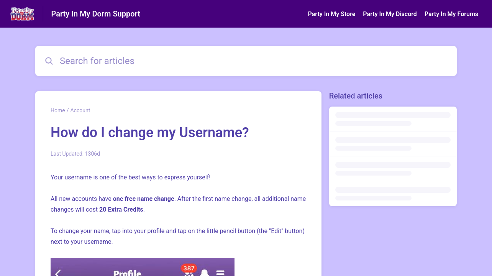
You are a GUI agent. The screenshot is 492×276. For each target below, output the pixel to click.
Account (80, 110)
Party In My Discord (390, 14)
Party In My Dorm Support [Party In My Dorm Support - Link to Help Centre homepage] (95, 13)
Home (58, 110)
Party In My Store (331, 14)
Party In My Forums (451, 14)
